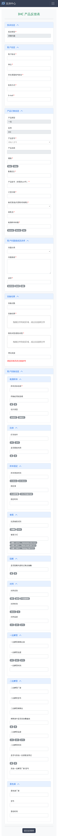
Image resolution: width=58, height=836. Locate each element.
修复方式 (14, 534)
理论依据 (11, 353)
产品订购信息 (13, 110)
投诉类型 (11, 32)
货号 (12, 801)
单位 (10, 64)
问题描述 (11, 257)
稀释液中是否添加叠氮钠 (20, 718)
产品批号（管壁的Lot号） (18, 182)
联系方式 (11, 85)
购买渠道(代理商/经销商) (17, 202)
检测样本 (14, 379)
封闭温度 (14, 617)
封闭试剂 (14, 590)
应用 (10, 128)
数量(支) (11, 171)
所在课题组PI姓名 (15, 75)
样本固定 (14, 466)
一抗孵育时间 (16, 665)
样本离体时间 (16, 473)
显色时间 (14, 811)
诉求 (10, 278)
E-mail (10, 95)
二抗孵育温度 (16, 732)
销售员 (10, 212)
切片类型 (14, 409)
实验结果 (11, 296)
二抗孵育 (14, 681)
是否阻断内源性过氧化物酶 (21, 565)
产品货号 (11, 138)
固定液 (13, 486)
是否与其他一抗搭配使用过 (21, 755)
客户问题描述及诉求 (16, 240)
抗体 (12, 427)
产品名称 (11, 148)
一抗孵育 (14, 635)
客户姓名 (11, 54)
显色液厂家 (15, 790)
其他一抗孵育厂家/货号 (20, 768)
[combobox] (29, 142)
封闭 (12, 583)
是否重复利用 (16, 448)
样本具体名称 (16, 386)
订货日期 (11, 192)
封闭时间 (14, 604)
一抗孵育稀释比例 (18, 642)
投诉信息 (11, 25)
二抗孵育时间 (16, 745)
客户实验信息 (13, 371)
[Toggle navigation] (53, 3)
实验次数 (11, 303)
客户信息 (11, 47)
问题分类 (11, 247)
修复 (12, 514)
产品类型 (11, 117)
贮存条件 (14, 434)
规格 (10, 158)
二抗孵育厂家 (16, 688)
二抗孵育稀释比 (17, 708)
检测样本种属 (13, 222)
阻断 (12, 558)
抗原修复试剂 (16, 521)
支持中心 (9, 3)
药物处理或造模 (17, 396)
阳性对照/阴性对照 (15, 333)
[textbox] (29, 142)
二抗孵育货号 (16, 698)
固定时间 (14, 499)
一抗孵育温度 (16, 652)
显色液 (13, 784)
